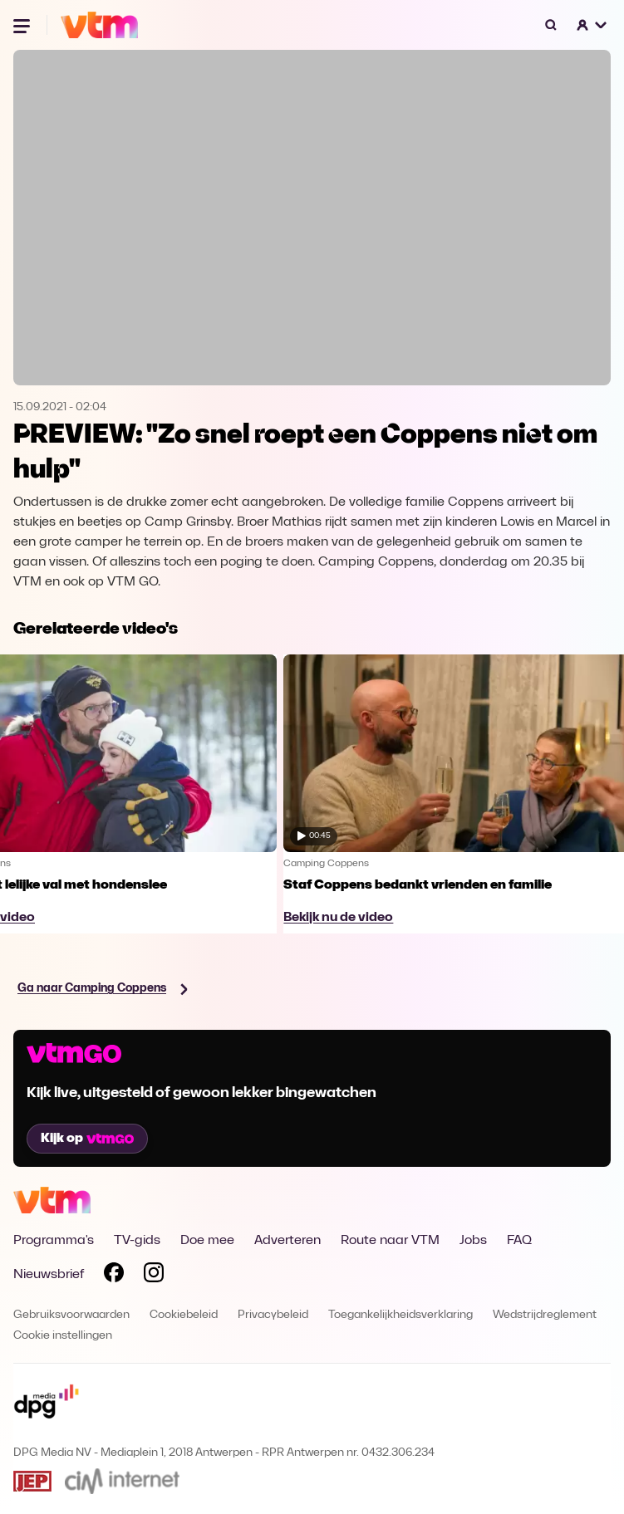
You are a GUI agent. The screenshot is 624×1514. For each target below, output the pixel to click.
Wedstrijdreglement (545, 1315)
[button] (592, 25)
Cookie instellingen (62, 1336)
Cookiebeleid (184, 1315)
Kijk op (87, 1138)
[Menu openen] (23, 25)
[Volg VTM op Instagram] (154, 1275)
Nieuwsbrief (48, 1274)
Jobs (473, 1240)
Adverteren (287, 1240)
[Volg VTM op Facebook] (114, 1275)
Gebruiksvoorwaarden (71, 1315)
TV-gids (137, 1240)
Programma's (53, 1240)
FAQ (519, 1240)
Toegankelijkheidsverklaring (400, 1315)
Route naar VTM (390, 1240)
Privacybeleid (273, 1315)
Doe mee (207, 1240)
